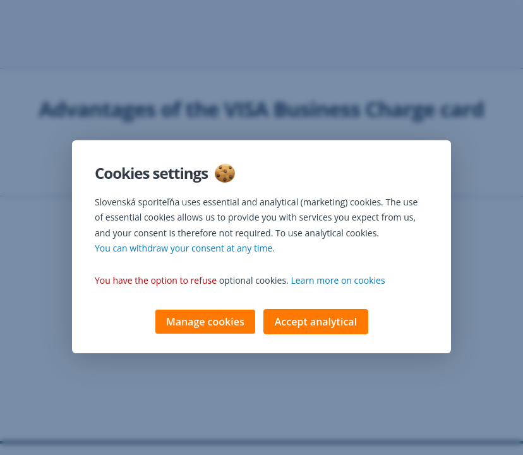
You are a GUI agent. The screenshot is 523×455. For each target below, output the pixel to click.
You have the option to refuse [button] (156, 282)
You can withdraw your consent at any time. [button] (185, 249)
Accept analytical (316, 323)
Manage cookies (205, 323)
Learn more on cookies (338, 282)
